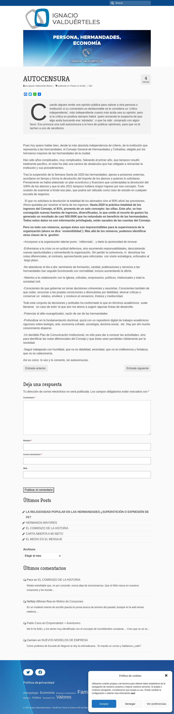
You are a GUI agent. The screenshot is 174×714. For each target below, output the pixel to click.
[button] (166, 676)
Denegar (130, 703)
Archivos (29, 549)
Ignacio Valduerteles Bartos (40, 86)
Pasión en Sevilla (77, 86)
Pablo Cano (34, 623)
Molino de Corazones (69, 601)
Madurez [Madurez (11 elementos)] (26, 698)
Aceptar (104, 703)
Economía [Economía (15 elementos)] (47, 692)
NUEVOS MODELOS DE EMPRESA (65, 640)
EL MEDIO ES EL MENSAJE (44, 539)
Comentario (29, 397)
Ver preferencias (156, 703)
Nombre (27, 440)
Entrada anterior (35, 368)
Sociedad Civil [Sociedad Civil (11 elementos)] (49, 698)
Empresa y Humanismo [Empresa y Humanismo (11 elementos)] (66, 693)
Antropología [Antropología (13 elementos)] (30, 692)
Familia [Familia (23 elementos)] (85, 692)
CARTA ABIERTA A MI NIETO (44, 533)
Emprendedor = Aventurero (63, 623)
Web (25, 468)
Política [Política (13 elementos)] (36, 697)
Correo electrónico (32, 454)
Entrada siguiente (138, 368)
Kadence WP (75, 708)
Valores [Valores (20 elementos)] (63, 697)
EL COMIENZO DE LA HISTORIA (47, 528)
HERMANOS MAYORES (41, 522)
